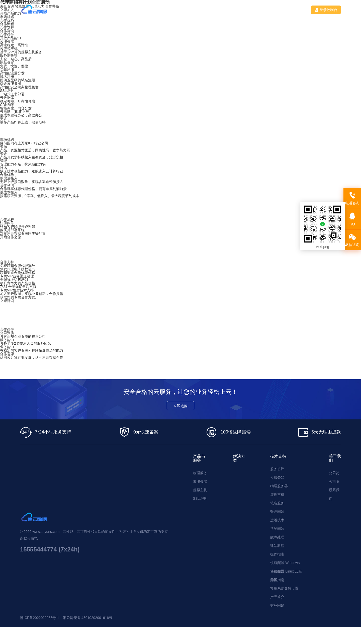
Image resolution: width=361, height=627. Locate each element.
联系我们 (217, 10)
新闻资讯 (190, 10)
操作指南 (277, 554)
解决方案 (135, 10)
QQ (352, 219)
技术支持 (162, 10)
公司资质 (334, 482)
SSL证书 (200, 498)
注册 (295, 10)
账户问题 (277, 512)
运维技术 (277, 520)
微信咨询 (352, 240)
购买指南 (277, 580)
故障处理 (277, 537)
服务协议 (277, 469)
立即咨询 (7, 301)
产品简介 (277, 597)
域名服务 (277, 503)
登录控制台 (326, 10)
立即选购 (180, 406)
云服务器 (200, 481)
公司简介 (334, 474)
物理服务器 (200, 474)
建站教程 (277, 546)
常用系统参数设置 (284, 588)
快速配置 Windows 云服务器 (285, 564)
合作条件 (7, 34)
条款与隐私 (29, 538)
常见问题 (277, 529)
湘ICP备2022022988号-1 (39, 618)
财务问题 (277, 605)
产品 (112, 10)
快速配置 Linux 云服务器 (286, 572)
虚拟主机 (200, 490)
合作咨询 (7, 31)
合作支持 (7, 27)
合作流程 (7, 24)
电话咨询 (352, 198)
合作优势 (7, 20)
